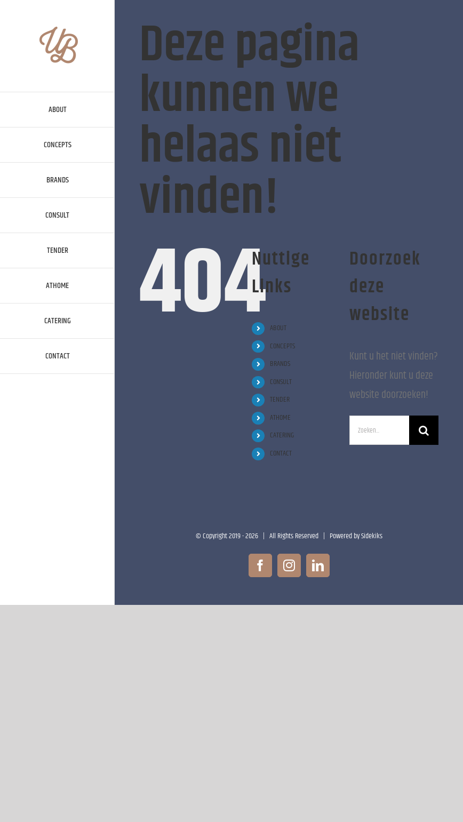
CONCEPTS (282, 346)
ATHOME (280, 418)
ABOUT (278, 328)
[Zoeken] (423, 430)
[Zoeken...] (379, 430)
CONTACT (281, 453)
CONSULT (281, 382)
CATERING (282, 435)
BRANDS (280, 364)
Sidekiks (371, 536)
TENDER (280, 399)
